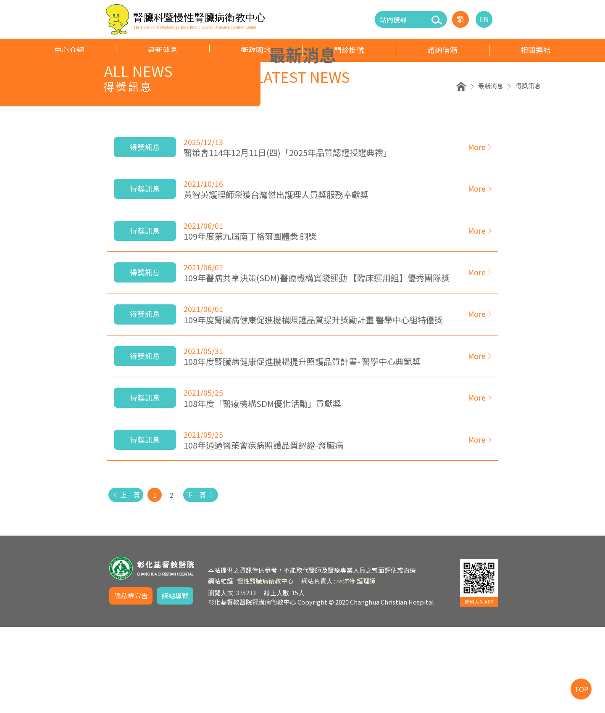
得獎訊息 (528, 171)
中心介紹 (69, 50)
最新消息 (162, 50)
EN (484, 19)
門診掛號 (349, 50)
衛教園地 (256, 50)
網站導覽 (175, 682)
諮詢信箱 (442, 50)
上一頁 (128, 581)
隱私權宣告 (131, 682)
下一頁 (207, 581)
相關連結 (536, 50)
